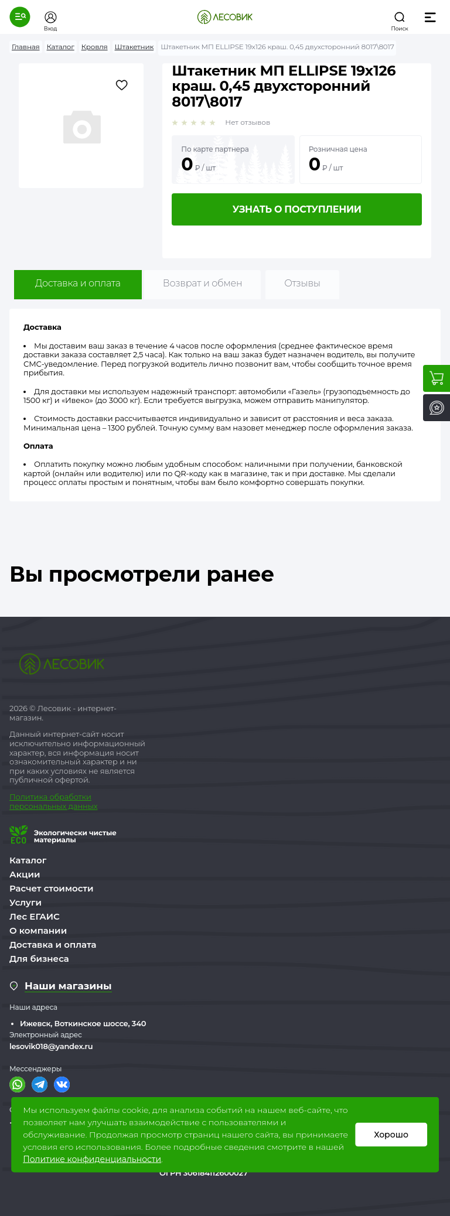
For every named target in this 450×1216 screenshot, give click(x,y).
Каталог (27, 860)
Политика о (31, 796)
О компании (38, 930)
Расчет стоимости (51, 888)
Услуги (25, 902)
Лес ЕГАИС (34, 916)
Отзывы (302, 283)
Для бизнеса (39, 958)
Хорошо (391, 1134)
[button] (19, 17)
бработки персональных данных (53, 801)
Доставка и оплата (78, 283)
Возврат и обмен (203, 283)
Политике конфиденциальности (92, 1159)
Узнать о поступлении (297, 209)
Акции (24, 874)
